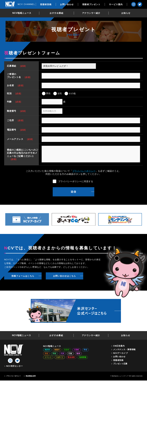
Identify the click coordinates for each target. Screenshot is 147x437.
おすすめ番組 (57, 13)
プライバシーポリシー (84, 171)
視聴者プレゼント (93, 4)
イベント (48, 357)
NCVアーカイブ (120, 353)
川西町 (76, 350)
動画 (78, 353)
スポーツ (59, 357)
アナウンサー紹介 (92, 13)
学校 (54, 353)
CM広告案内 (119, 346)
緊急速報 (71, 357)
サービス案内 (118, 4)
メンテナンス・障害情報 (124, 349)
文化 (46, 353)
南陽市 (57, 350)
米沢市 (47, 350)
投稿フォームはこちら (23, 276)
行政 (70, 353)
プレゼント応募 (120, 364)
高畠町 (66, 350)
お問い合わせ (69, 4)
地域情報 (82, 357)
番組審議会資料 (31, 376)
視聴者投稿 (48, 4)
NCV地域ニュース (22, 13)
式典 (62, 353)
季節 (85, 350)
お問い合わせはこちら (64, 276)
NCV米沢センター (14, 366)
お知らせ (127, 13)
